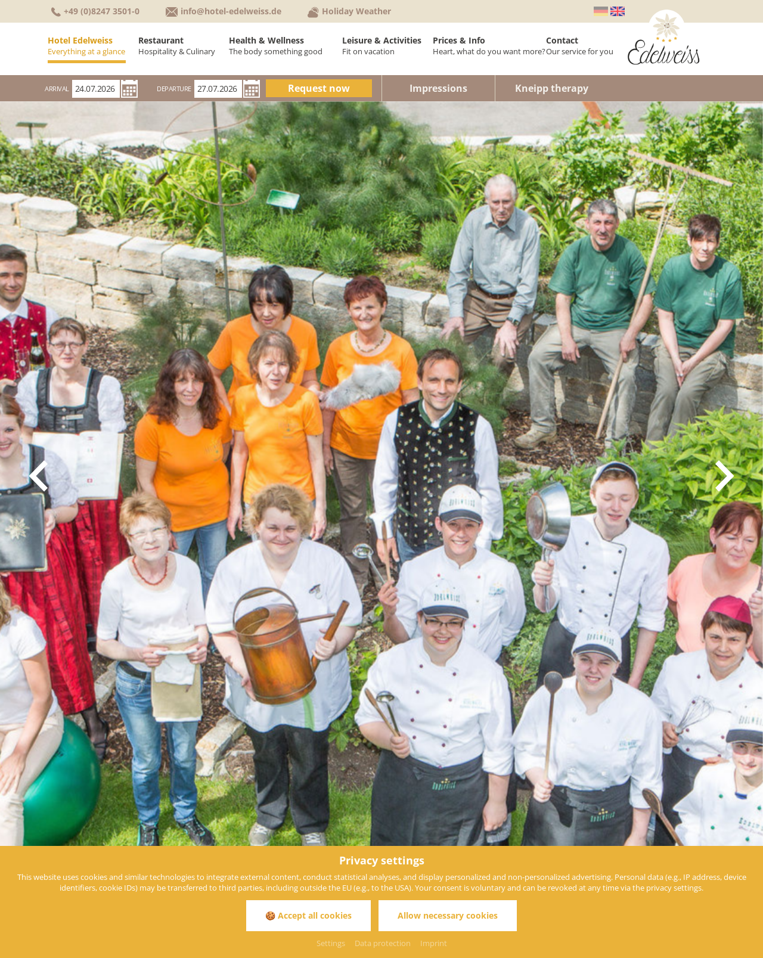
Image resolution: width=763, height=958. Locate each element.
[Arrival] (96, 89)
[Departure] (218, 89)
